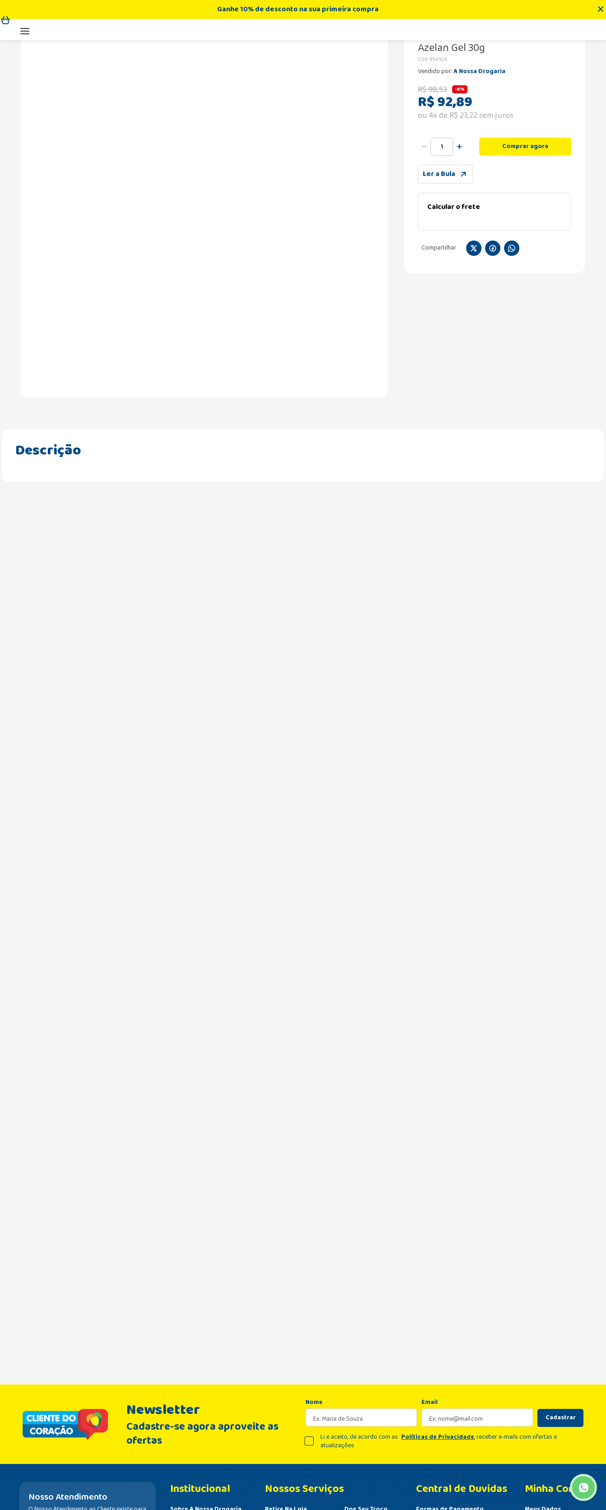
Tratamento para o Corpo (143, 104)
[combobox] (286, 43)
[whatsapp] (511, 340)
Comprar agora (525, 237)
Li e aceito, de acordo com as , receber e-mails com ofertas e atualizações (438, 1344)
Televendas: (484, 42)
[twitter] (473, 340)
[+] (459, 237)
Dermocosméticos (72, 104)
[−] (424, 237)
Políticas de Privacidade (437, 1339)
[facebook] (492, 340)
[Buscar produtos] (176, 42)
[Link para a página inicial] (29, 104)
